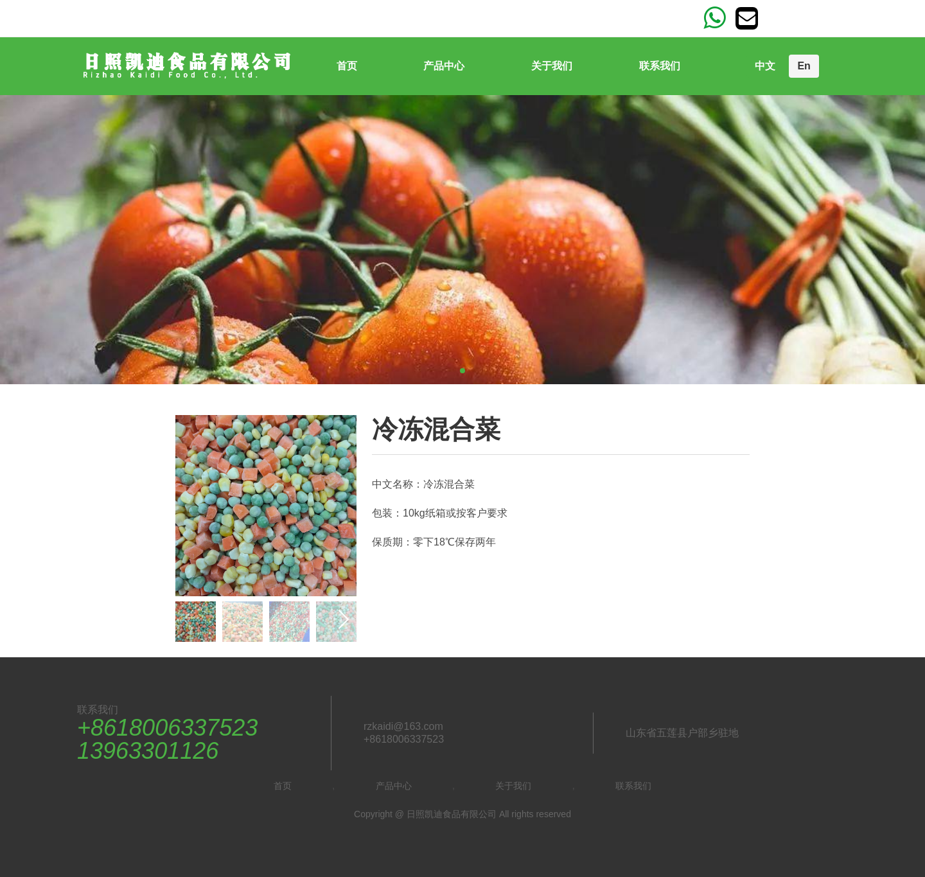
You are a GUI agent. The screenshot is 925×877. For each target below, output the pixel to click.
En (803, 65)
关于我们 (551, 65)
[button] (343, 619)
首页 (347, 65)
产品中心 (443, 65)
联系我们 (659, 65)
